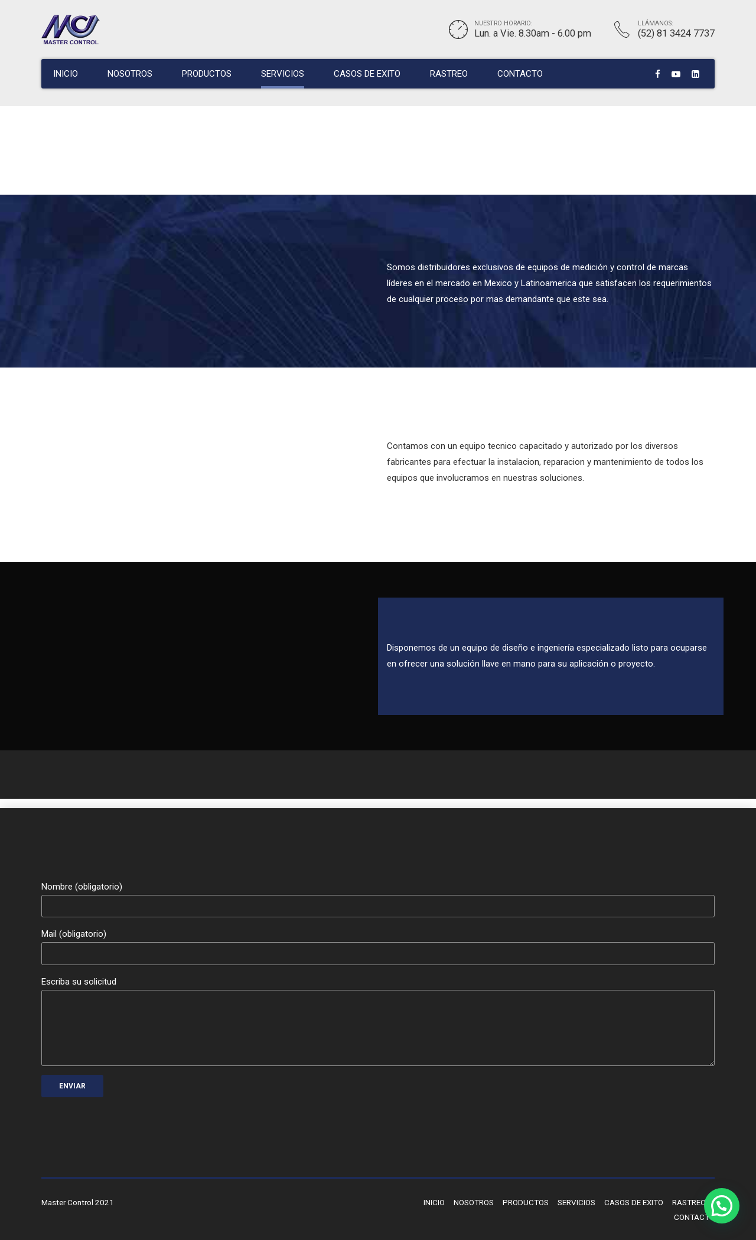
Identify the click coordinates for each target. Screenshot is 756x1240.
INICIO (65, 73)
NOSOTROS (129, 73)
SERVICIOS (282, 73)
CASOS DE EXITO (367, 73)
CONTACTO (520, 73)
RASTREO (449, 73)
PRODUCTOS (207, 73)
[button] (721, 1205)
